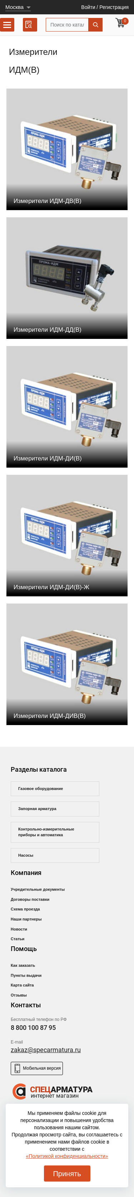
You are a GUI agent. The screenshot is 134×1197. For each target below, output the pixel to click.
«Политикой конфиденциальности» (67, 1156)
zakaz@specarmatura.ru (46, 1050)
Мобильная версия (37, 1068)
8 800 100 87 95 (33, 1027)
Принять (67, 1174)
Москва (14, 7)
